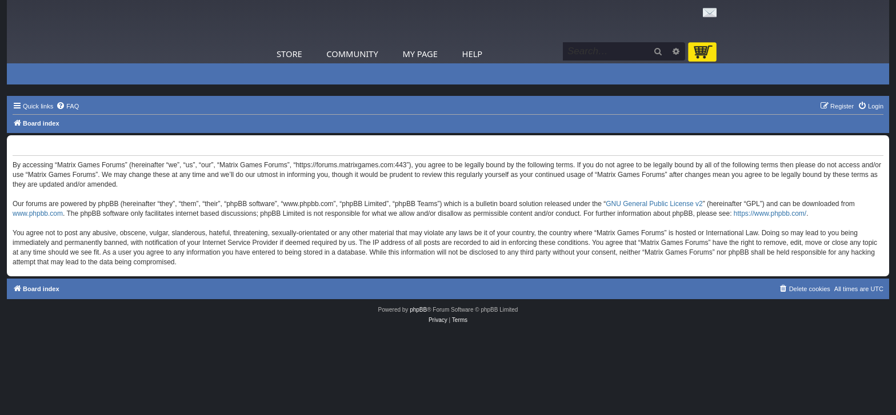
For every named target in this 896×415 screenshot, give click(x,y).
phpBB (418, 310)
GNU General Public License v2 (654, 204)
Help (472, 53)
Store (289, 53)
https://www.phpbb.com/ (770, 213)
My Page (420, 53)
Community (352, 53)
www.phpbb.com (38, 213)
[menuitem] (67, 106)
